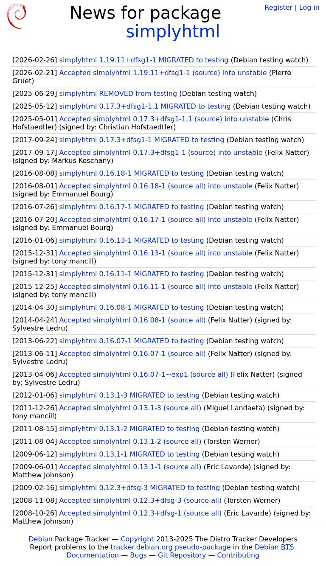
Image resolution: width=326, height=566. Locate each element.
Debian (40, 539)
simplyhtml (173, 31)
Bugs (138, 555)
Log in (309, 7)
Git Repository (182, 555)
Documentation (93, 555)
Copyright (137, 539)
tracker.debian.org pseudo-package (171, 547)
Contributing (238, 555)
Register (278, 7)
